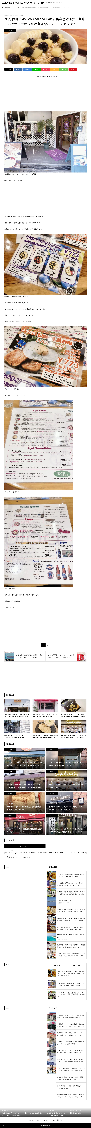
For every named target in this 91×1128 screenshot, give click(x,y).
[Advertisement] (45, 95)
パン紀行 (10, 749)
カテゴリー (47, 1120)
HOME (31, 1120)
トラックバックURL (8, 850)
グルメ (10, 30)
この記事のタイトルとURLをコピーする (45, 76)
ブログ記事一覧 (57, 1120)
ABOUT (38, 1120)
